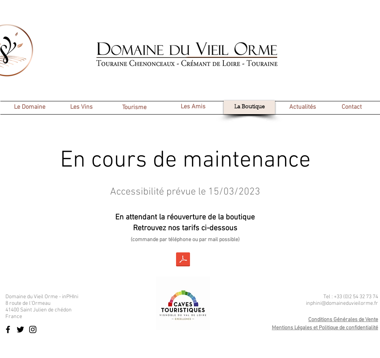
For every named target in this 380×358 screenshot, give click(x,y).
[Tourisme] (134, 108)
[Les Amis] (193, 107)
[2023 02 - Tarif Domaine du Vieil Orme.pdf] (183, 260)
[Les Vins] (81, 107)
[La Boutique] (249, 107)
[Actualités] (302, 107)
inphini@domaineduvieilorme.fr (342, 303)
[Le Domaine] (29, 107)
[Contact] (351, 107)
